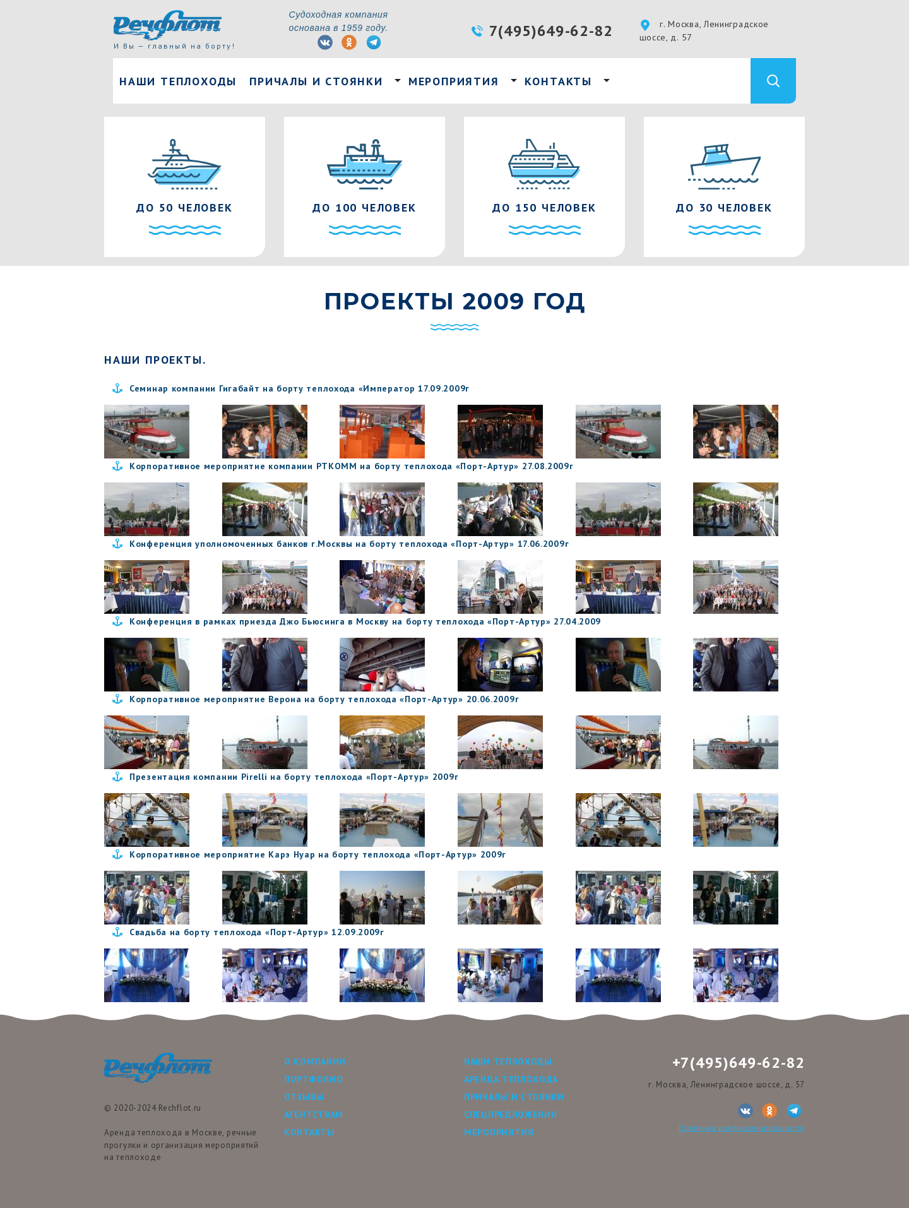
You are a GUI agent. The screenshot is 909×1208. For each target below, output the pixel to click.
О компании (315, 1061)
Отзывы (304, 1097)
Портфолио (313, 1079)
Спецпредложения (510, 1114)
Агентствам (313, 1114)
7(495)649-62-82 (551, 30)
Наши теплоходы (178, 81)
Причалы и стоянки (316, 81)
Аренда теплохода (511, 1079)
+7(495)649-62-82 (738, 1062)
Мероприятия (453, 81)
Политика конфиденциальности (742, 1127)
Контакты (558, 81)
